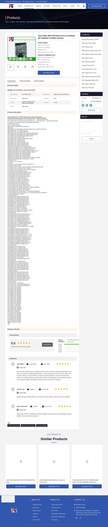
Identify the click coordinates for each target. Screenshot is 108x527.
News (65, 6)
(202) (87, 47)
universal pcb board (14, 425)
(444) (91, 54)
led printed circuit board (28, 425)
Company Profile (37, 504)
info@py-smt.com (28, 1)
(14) (88, 84)
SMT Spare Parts (55, 507)
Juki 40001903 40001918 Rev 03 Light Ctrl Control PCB (52, 481)
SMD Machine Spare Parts (58, 513)
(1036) (90, 39)
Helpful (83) (22, 393)
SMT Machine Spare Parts (58, 516)
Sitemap (35, 516)
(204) (88, 61)
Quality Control (37, 510)
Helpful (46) (22, 367)
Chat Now (91, 110)
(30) (88, 87)
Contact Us (36, 513)
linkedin (76, 518)
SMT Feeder (54, 510)
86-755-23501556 (41, 1)
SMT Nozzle (54, 519)
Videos (38, 6)
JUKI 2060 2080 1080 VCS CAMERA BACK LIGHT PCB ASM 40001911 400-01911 (85, 481)
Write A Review (47, 344)
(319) (88, 65)
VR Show (47, 6)
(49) (91, 76)
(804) (89, 43)
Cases (72, 6)
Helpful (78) (22, 410)
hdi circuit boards (41, 425)
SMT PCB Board (20, 21)
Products (28, 6)
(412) (87, 58)
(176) (89, 69)
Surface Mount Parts (56, 504)
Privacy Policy (36, 519)
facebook (80, 518)
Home (20, 6)
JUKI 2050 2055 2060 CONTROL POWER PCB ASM (20, 481)
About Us (56, 6)
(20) (90, 80)
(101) (89, 73)
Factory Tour (36, 507)
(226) (91, 50)
